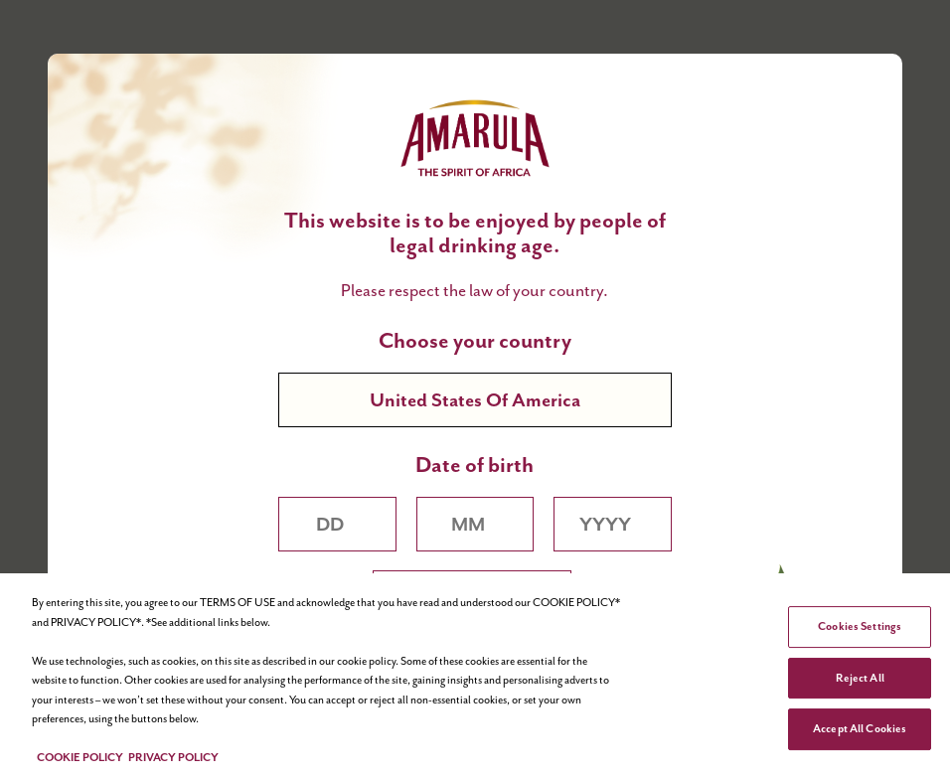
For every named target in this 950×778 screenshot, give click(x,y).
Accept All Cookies (859, 728)
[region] (475, 675)
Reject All (860, 678)
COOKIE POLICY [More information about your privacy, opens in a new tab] (80, 757)
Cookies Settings (859, 626)
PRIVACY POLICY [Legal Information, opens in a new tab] (173, 757)
